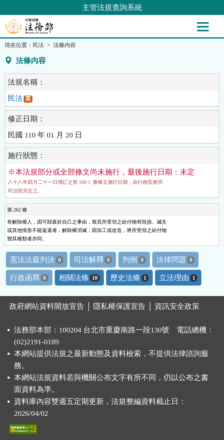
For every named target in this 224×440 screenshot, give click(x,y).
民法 (38, 45)
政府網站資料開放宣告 (46, 306)
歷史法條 (129, 278)
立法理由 (178, 278)
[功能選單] (203, 26)
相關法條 (79, 278)
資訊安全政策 (177, 306)
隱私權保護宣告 (119, 306)
